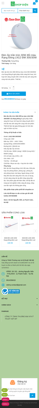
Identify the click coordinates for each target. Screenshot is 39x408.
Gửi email (32, 395)
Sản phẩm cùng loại (13, 212)
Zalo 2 (5, 395)
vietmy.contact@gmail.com (16, 285)
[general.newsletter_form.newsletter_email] (19, 395)
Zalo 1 (5, 390)
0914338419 (9, 99)
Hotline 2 (5, 404)
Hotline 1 (5, 399)
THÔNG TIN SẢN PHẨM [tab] (11, 112)
